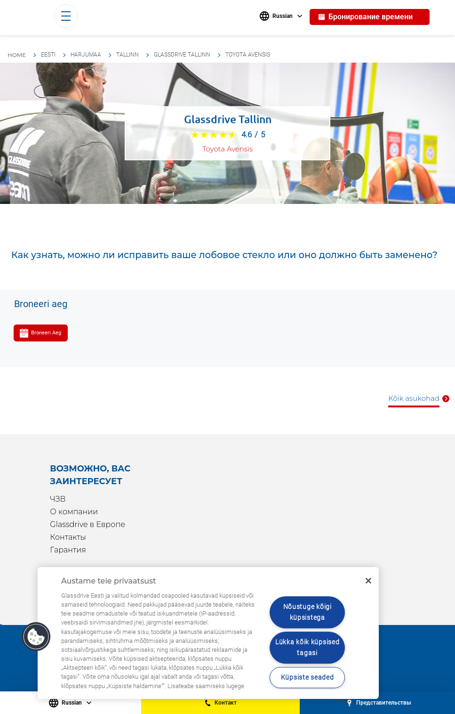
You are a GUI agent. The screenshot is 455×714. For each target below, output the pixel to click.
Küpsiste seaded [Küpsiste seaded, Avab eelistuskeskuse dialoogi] (307, 677)
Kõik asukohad (413, 398)
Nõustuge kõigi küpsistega (307, 612)
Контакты (68, 537)
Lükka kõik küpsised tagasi (307, 647)
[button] (36, 637)
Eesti (48, 54)
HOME (17, 54)
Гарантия (68, 549)
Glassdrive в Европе (87, 524)
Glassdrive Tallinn (182, 54)
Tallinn (127, 54)
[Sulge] (368, 580)
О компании (74, 511)
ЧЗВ (57, 499)
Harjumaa (86, 54)
